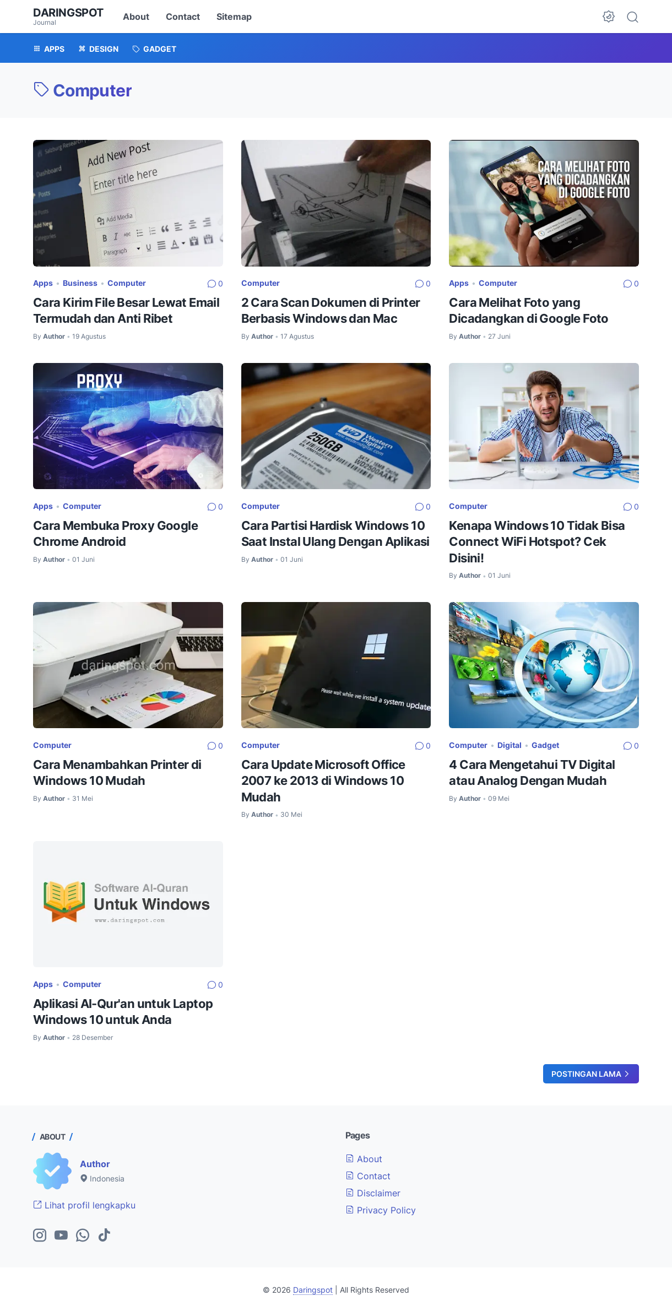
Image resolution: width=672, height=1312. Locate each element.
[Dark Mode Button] (608, 16)
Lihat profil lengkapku (84, 1205)
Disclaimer (372, 1193)
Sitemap (234, 16)
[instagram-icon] (39, 1236)
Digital (509, 745)
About (136, 16)
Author (95, 1163)
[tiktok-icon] (104, 1236)
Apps (43, 283)
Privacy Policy (380, 1210)
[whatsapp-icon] (82, 1236)
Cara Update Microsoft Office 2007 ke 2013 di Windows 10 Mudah (323, 780)
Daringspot (68, 12)
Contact (183, 16)
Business (80, 283)
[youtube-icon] (61, 1236)
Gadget (545, 745)
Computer (126, 283)
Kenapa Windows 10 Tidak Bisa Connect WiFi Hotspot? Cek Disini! (537, 541)
